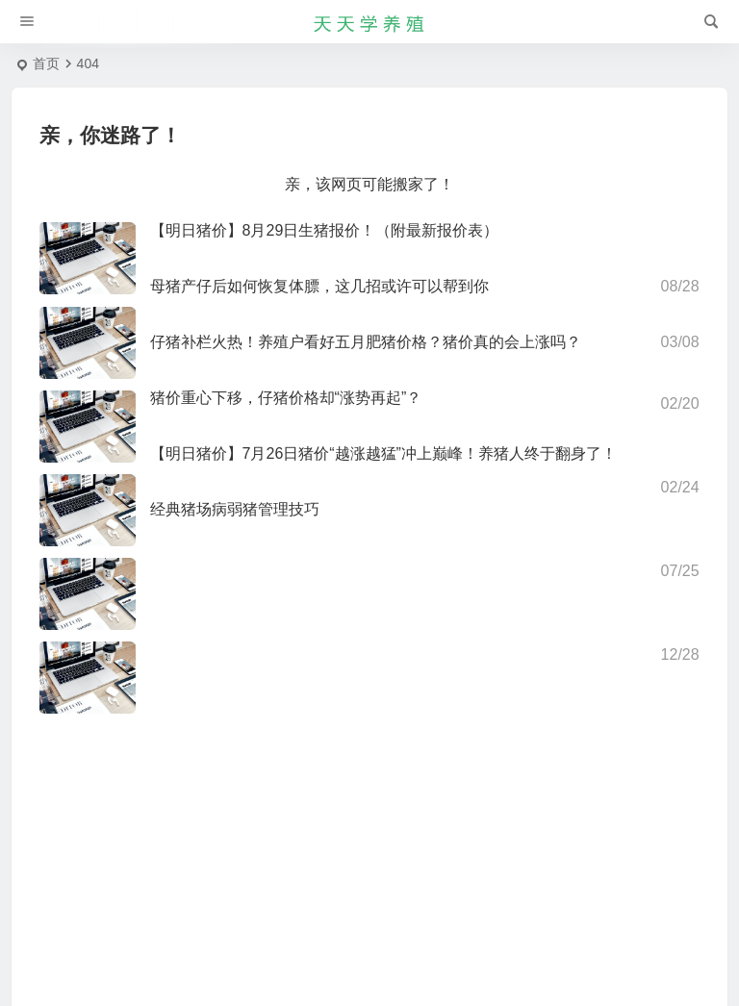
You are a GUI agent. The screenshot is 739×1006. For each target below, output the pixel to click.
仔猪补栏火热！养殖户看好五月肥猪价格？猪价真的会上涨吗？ (365, 342)
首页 (46, 63)
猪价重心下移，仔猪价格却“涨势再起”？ (286, 398)
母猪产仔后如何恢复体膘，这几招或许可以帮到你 (319, 286)
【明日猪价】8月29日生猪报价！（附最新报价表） (324, 230)
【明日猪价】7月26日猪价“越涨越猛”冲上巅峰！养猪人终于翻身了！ (383, 453)
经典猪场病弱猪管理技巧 (234, 509)
